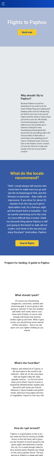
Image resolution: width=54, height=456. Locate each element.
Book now (27, 32)
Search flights (27, 243)
